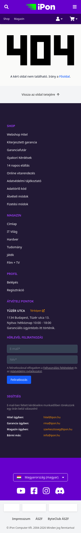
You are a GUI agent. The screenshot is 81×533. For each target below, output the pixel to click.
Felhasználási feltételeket (58, 368)
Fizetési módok (17, 204)
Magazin (19, 19)
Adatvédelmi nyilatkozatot (26, 371)
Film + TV (13, 262)
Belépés (12, 282)
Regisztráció (15, 290)
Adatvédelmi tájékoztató (24, 181)
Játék (10, 255)
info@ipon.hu (52, 435)
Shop (6, 19)
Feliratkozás (19, 380)
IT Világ (12, 232)
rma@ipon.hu (52, 423)
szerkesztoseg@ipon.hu (58, 429)
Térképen (37, 310)
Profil (12, 274)
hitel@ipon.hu (52, 417)
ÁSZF (39, 519)
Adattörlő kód (16, 189)
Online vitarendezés (21, 173)
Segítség (14, 396)
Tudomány (14, 247)
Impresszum (21, 519)
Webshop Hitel (17, 134)
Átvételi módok (17, 196)
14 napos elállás (18, 165)
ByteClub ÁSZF (58, 519)
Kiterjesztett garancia (22, 142)
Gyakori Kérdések (19, 158)
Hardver (12, 239)
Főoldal (64, 76)
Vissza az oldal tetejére (40, 94)
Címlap (12, 224)
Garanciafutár (16, 150)
